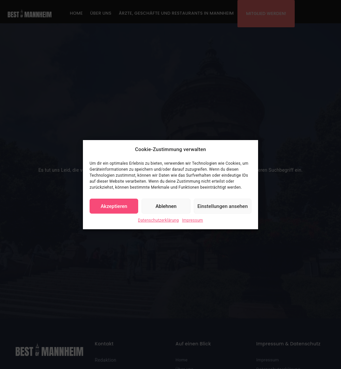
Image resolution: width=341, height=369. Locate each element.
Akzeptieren (114, 206)
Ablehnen (166, 206)
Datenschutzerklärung (158, 220)
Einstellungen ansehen (222, 206)
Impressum (192, 220)
